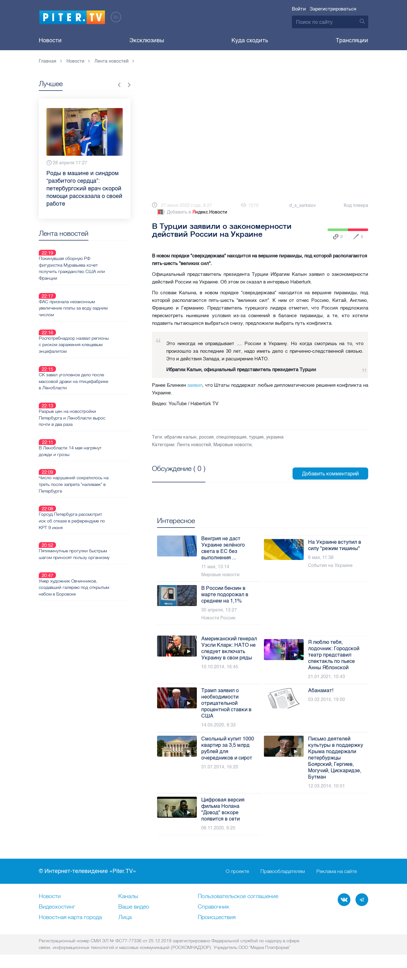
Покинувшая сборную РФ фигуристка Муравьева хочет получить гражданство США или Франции (94, 260)
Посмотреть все (172, 476)
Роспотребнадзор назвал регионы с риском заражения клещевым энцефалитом (91, 321)
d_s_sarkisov (302, 205)
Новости (50, 40)
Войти (299, 9)
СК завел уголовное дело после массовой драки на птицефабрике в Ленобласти (94, 350)
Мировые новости (232, 444)
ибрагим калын (180, 437)
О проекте (237, 871)
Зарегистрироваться (333, 9)
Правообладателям (282, 871)
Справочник (213, 907)
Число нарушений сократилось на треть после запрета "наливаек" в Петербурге (93, 431)
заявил (194, 385)
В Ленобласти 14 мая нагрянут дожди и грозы (92, 405)
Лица (125, 917)
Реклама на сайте (336, 871)
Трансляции (352, 40)
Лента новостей (194, 444)
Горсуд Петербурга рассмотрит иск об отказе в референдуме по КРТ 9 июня (94, 460)
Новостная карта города (70, 917)
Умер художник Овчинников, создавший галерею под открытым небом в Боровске (90, 517)
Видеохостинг (57, 907)
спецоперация (231, 437)
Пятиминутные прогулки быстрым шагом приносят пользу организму (95, 489)
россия (206, 437)
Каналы (128, 896)
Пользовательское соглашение (238, 896)
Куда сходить (249, 40)
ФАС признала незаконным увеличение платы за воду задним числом (89, 292)
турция (256, 437)
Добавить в (191, 212)
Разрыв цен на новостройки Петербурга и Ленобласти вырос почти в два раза (94, 379)
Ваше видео (133, 907)
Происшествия (217, 917)
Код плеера (356, 205)
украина (275, 437)
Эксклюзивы (146, 40)
